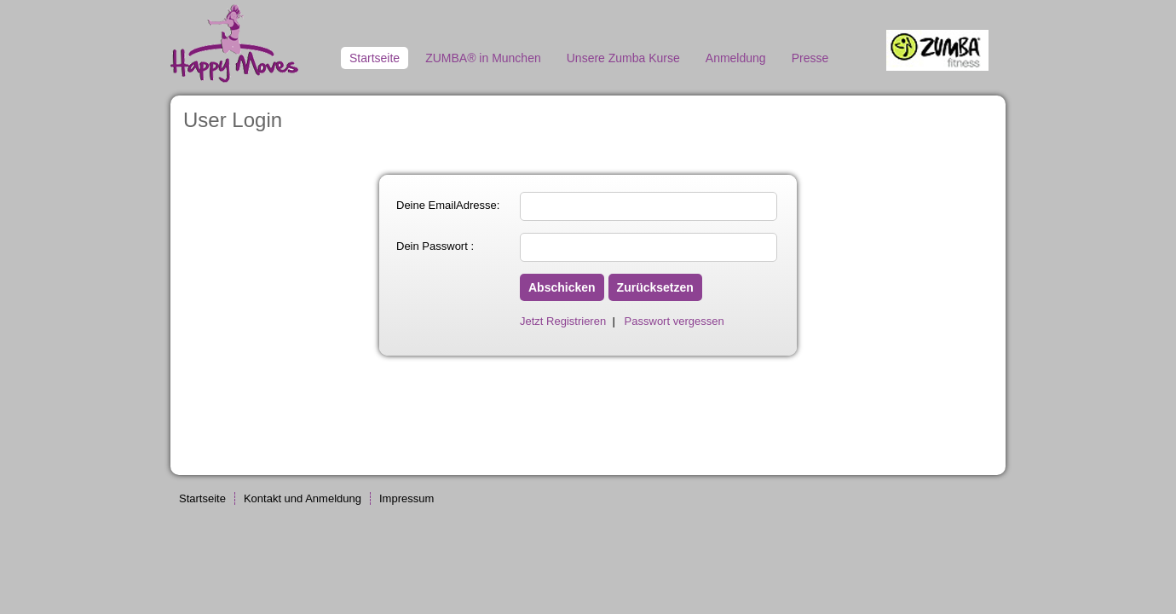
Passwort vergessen (674, 321)
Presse (810, 58)
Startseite (374, 58)
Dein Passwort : (435, 246)
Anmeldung (736, 58)
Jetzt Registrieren (563, 321)
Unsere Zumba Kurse (623, 58)
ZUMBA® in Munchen (483, 58)
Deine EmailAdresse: (447, 205)
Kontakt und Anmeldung (302, 498)
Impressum (406, 498)
